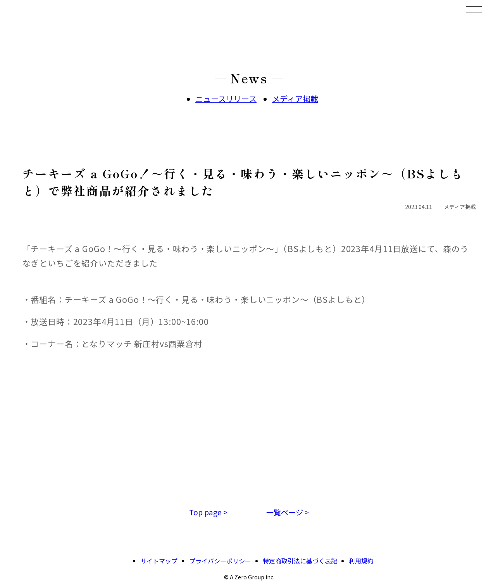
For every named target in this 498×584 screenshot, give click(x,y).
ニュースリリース (226, 98)
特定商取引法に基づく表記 (300, 560)
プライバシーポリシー (220, 560)
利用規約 (361, 560)
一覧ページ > (287, 512)
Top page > (208, 512)
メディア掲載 (295, 98)
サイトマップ (158, 560)
